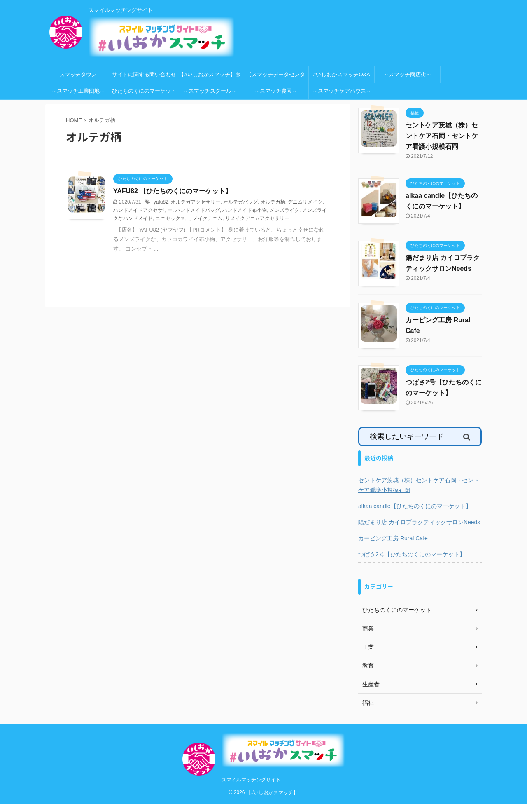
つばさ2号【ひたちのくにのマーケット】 (411, 554)
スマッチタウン (78, 74)
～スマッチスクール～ (210, 91)
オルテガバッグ (240, 202)
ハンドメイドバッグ (197, 210)
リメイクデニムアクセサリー (257, 218)
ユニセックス (170, 218)
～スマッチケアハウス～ (341, 91)
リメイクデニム (205, 218)
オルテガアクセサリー (195, 202)
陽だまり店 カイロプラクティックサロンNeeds (419, 522)
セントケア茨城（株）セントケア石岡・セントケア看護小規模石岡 (442, 136)
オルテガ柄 (273, 202)
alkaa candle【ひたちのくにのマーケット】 (414, 506)
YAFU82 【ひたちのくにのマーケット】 (172, 191)
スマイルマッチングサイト (251, 780)
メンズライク (284, 210)
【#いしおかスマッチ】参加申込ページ (209, 77)
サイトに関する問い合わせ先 (144, 77)
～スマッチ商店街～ (407, 74)
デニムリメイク (305, 202)
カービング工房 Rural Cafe (393, 538)
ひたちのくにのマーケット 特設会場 (144, 93)
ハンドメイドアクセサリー (143, 210)
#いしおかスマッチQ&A (341, 74)
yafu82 (161, 202)
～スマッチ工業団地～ (78, 91)
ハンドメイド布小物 (244, 210)
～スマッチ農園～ (275, 91)
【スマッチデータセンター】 (275, 77)
